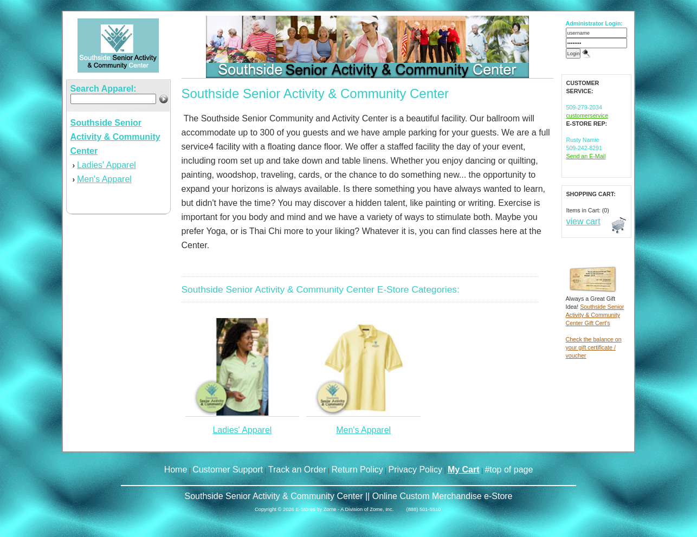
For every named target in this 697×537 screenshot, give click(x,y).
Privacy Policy (416, 469)
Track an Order (297, 469)
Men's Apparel (104, 179)
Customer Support (227, 469)
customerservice (587, 115)
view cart (583, 221)
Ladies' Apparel (106, 165)
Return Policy (357, 469)
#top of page (509, 469)
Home (176, 469)
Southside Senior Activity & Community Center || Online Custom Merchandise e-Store (348, 496)
